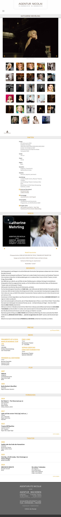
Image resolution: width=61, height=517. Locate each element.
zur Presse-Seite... (55, 330)
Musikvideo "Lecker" (30, 263)
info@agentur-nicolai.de (25, 497)
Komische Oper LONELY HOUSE (25, 191)
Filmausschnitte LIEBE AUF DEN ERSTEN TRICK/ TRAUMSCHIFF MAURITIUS (30, 255)
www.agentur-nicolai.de (36, 497)
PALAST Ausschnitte (30, 252)
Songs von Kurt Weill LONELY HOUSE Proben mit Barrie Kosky (30, 258)
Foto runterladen (7, 132)
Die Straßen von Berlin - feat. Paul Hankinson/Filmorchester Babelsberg (31, 208)
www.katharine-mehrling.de (28, 197)
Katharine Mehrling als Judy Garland (30, 261)
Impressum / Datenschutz (30, 506)
